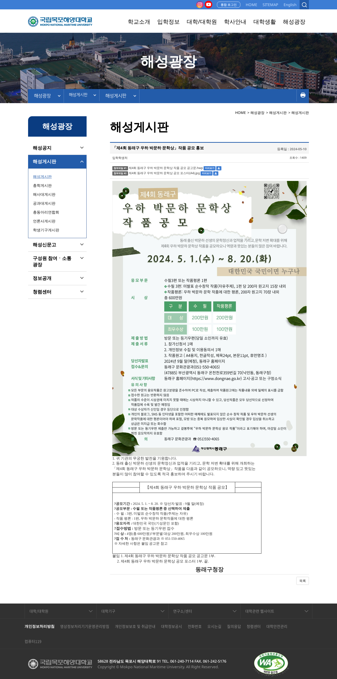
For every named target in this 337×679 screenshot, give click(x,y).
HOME (251, 4)
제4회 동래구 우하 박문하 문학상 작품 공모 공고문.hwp (166, 168)
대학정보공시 (171, 626)
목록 (302, 580)
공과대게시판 (44, 203)
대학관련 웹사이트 (259, 611)
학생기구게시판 (46, 230)
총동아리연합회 (46, 212)
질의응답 (234, 626)
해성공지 (42, 147)
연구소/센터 (182, 611)
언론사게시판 (44, 221)
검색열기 (304, 4)
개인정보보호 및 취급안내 (135, 626)
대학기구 (108, 611)
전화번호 (195, 626)
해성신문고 (44, 244)
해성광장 (42, 95)
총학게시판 (42, 185)
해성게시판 (80, 95)
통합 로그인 (229, 5)
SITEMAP (270, 4)
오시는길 (214, 626)
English (290, 4)
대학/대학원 (38, 611)
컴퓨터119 (33, 641)
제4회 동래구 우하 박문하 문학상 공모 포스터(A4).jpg (164, 173)
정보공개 (42, 278)
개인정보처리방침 (40, 626)
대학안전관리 (276, 626)
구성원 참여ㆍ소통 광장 (52, 261)
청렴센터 (42, 291)
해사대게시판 (44, 194)
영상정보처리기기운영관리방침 (84, 626)
